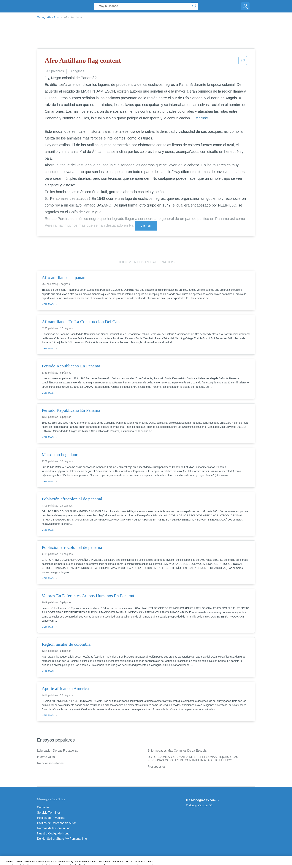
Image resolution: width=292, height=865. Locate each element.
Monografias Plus (48, 17)
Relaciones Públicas (50, 763)
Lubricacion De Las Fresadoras (57, 750)
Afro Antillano (73, 17)
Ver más (146, 225)
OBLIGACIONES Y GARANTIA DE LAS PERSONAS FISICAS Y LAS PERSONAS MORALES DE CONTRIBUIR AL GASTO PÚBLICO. (192, 758)
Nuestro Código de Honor (53, 833)
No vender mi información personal (60, 838)
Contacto (43, 807)
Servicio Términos (49, 812)
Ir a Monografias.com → (202, 800)
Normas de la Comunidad (53, 828)
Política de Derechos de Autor (56, 823)
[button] (242, 61)
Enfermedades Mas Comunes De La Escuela (176, 750)
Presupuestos (156, 766)
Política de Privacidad (51, 817)
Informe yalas (46, 756)
